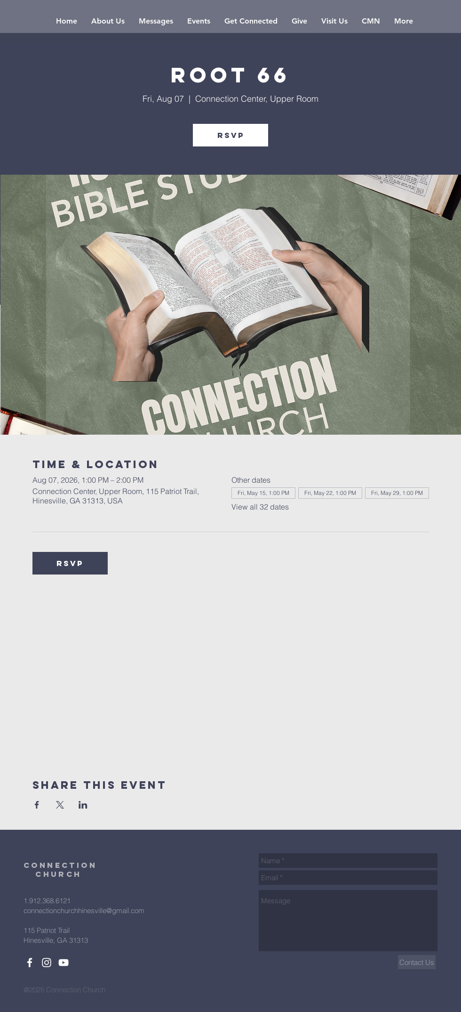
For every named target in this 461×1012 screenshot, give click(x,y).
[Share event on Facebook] (36, 805)
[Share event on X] (60, 805)
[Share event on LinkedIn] (83, 805)
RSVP (230, 135)
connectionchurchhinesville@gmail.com (84, 910)
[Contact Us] (417, 962)
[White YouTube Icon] (63, 962)
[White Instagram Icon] (46, 962)
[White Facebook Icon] (30, 962)
